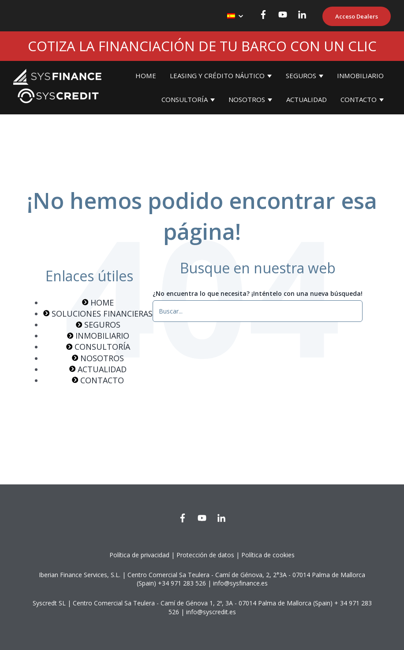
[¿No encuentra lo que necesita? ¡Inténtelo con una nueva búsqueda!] (258, 310)
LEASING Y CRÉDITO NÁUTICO (217, 75)
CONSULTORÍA (184, 99)
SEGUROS (301, 75)
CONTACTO (358, 99)
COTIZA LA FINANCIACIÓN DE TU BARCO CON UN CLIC (202, 46)
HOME (145, 75)
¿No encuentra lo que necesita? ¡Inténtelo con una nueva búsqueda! (258, 293)
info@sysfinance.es (240, 583)
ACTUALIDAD (306, 99)
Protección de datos (205, 555)
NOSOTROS (246, 99)
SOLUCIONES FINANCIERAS (98, 313)
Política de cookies (268, 555)
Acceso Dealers (356, 16)
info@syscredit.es (211, 612)
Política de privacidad (139, 555)
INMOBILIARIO (360, 75)
